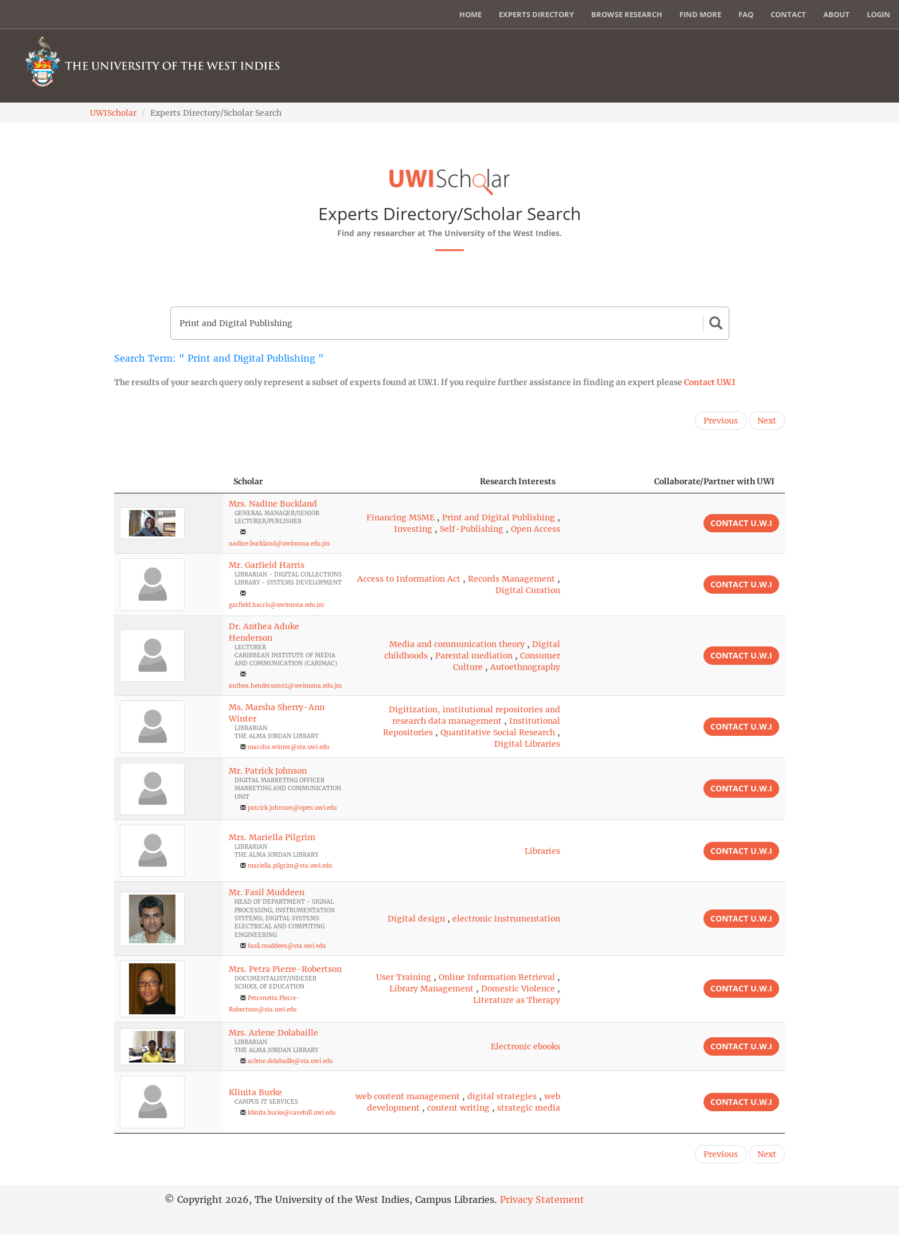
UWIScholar (113, 113)
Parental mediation (474, 655)
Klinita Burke (255, 1092)
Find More (700, 14)
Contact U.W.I (710, 382)
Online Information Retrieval (497, 977)
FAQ (745, 14)
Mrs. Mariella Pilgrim (272, 837)
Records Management (511, 579)
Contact (788, 14)
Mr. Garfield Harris (266, 565)
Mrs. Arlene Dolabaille (273, 1033)
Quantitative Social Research (497, 732)
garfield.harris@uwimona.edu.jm (276, 605)
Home (470, 14)
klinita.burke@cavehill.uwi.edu (291, 1112)
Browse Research (626, 14)
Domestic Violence (518, 988)
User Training (403, 977)
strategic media (528, 1108)
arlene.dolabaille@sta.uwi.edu (290, 1061)
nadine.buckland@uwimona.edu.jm (279, 543)
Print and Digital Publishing (498, 517)
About (836, 14)
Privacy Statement (542, 1199)
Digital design (416, 918)
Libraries (542, 851)
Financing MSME (400, 517)
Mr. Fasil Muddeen (266, 892)
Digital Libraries (527, 744)
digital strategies (502, 1096)
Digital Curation (527, 590)
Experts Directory (536, 14)
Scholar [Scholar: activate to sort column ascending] (248, 481)
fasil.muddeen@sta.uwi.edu (287, 946)
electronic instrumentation (506, 918)
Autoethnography (525, 667)
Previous (720, 420)
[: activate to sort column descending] (168, 481)
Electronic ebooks (525, 1046)
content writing (458, 1108)
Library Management (431, 988)
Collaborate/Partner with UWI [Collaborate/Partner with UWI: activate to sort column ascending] (714, 481)
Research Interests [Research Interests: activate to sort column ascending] (518, 481)
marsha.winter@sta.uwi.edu (288, 747)
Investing (413, 529)
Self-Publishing (471, 529)
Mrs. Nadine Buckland (273, 504)
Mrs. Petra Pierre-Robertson (285, 969)
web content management (407, 1096)
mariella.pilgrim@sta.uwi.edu (290, 865)
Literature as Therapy (516, 1000)
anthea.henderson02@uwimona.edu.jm (285, 685)
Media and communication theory (457, 644)
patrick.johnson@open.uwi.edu (292, 807)
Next (766, 420)
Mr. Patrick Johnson (268, 771)
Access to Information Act (408, 579)
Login (878, 14)
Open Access (535, 529)
